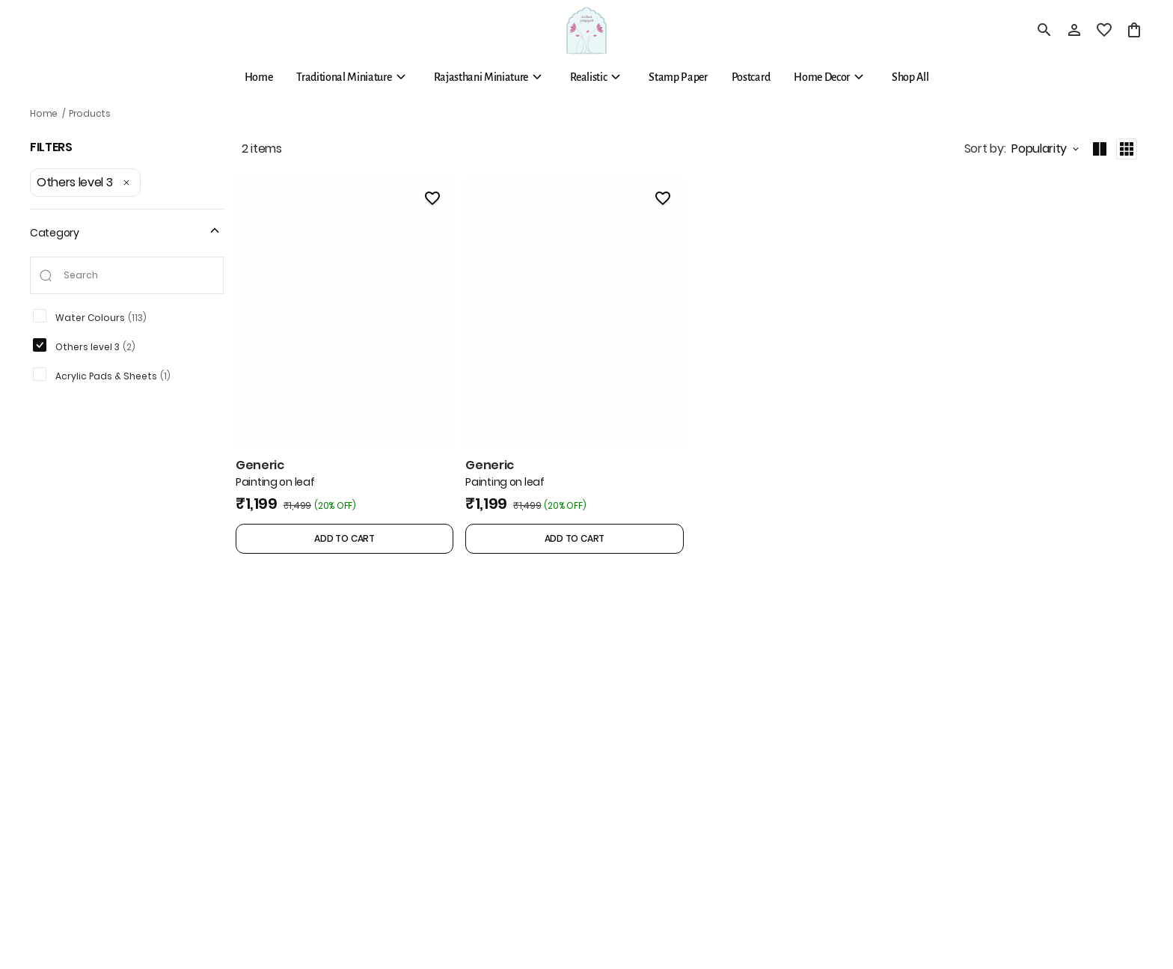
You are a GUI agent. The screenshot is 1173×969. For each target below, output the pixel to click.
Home (44, 113)
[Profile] (1074, 30)
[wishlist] (1104, 30)
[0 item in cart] (1134, 30)
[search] (1044, 30)
